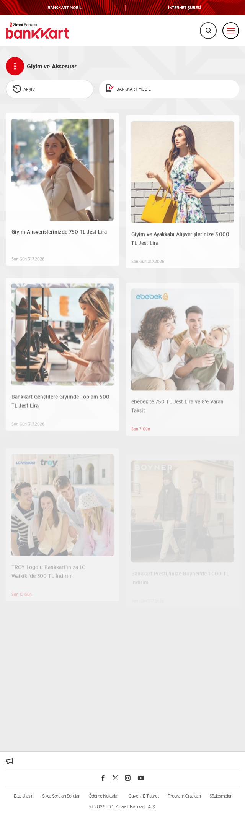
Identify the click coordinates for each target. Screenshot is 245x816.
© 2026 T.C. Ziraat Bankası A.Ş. (122, 806)
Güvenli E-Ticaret (143, 796)
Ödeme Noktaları (103, 796)
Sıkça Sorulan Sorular (61, 796)
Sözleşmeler (220, 796)
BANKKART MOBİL (64, 7)
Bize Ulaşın (23, 796)
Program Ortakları (184, 796)
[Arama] (208, 30)
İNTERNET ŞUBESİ (184, 7)
